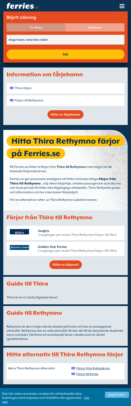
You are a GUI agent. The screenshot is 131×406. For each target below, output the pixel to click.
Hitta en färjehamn (65, 114)
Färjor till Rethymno (29, 100)
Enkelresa (95, 27)
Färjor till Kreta (87, 374)
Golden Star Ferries (52, 247)
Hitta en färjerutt (66, 265)
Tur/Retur (36, 27)
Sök (65, 54)
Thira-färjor (23, 88)
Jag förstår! (117, 395)
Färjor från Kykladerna (93, 368)
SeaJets (43, 231)
